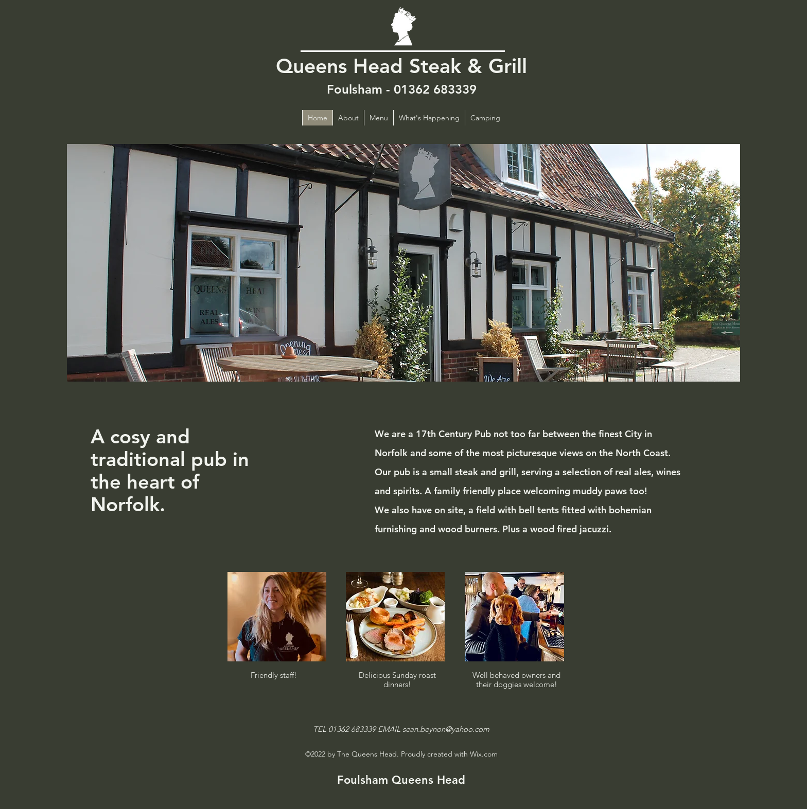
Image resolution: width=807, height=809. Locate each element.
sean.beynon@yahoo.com (445, 729)
